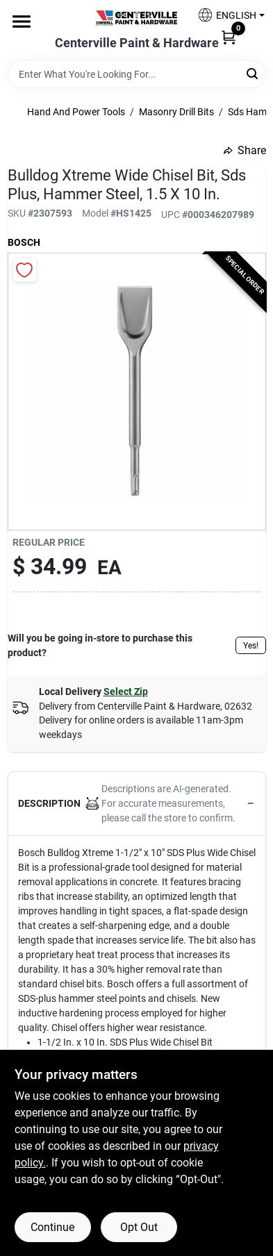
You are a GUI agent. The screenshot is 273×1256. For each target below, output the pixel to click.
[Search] (253, 73)
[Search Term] (137, 74)
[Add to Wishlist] (25, 270)
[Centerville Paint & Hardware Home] (137, 18)
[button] (226, 15)
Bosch (24, 242)
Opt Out (139, 1227)
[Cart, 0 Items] (228, 36)
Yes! (250, 646)
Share (245, 150)
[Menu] (22, 21)
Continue (52, 1227)
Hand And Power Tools (76, 111)
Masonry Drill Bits (176, 111)
